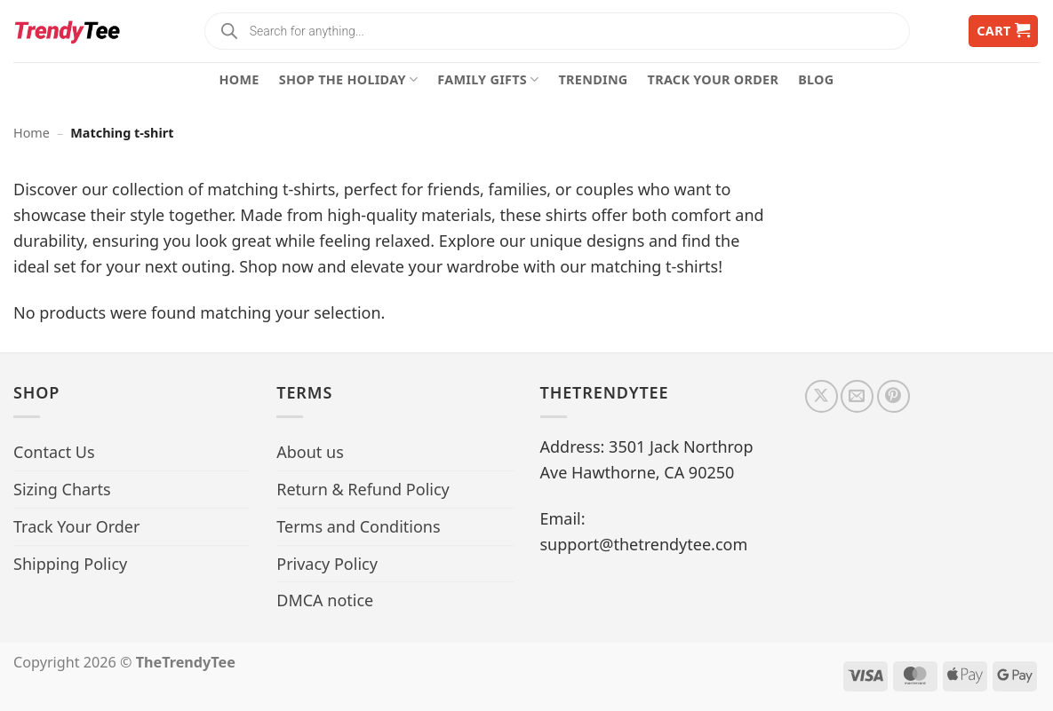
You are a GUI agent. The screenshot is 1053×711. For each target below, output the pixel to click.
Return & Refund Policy (363, 489)
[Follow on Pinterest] (893, 396)
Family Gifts (487, 80)
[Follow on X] (821, 396)
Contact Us (54, 451)
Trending (593, 79)
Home (239, 79)
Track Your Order (713, 79)
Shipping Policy (70, 563)
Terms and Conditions (358, 526)
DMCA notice (324, 600)
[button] (1003, 31)
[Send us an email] (857, 396)
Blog (816, 79)
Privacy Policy (327, 563)
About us (310, 451)
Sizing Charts (62, 489)
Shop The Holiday (349, 80)
